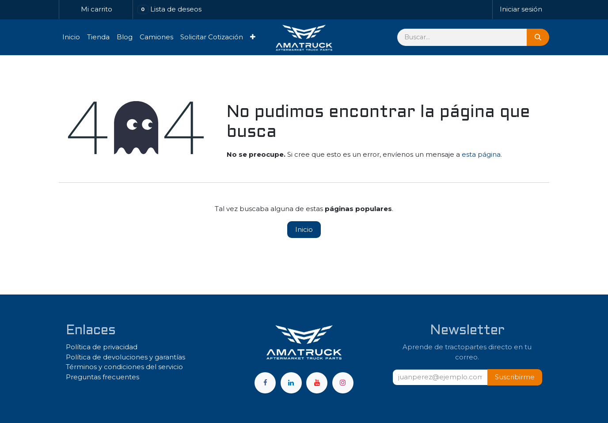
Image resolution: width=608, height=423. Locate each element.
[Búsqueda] (538, 37)
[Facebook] (265, 382)
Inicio (304, 229)
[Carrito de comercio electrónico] (96, 9)
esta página (481, 154)
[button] (514, 377)
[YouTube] (316, 382)
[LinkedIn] (291, 382)
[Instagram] (342, 382)
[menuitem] (71, 37)
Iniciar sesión (521, 9)
